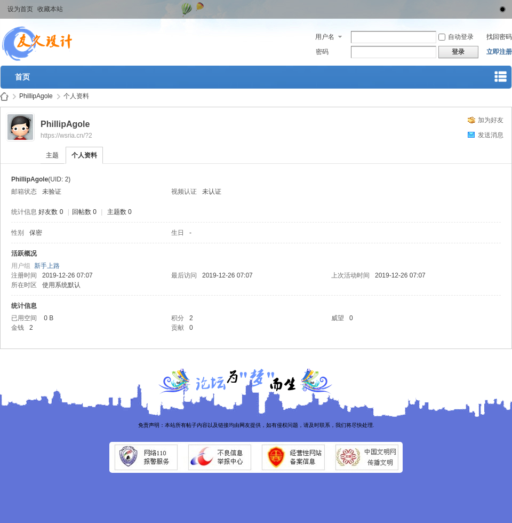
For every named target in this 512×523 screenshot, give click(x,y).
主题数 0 (119, 212)
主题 (52, 155)
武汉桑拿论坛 (4, 96)
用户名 (324, 37)
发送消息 (490, 135)
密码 (322, 52)
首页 (22, 77)
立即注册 (499, 52)
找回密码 (499, 37)
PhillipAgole (36, 96)
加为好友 (490, 120)
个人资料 (84, 155)
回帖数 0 (84, 212)
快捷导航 (500, 78)
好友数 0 (50, 212)
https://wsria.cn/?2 (66, 135)
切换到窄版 (500, 7)
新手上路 (47, 266)
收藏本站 (50, 9)
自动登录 (456, 37)
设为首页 (20, 9)
